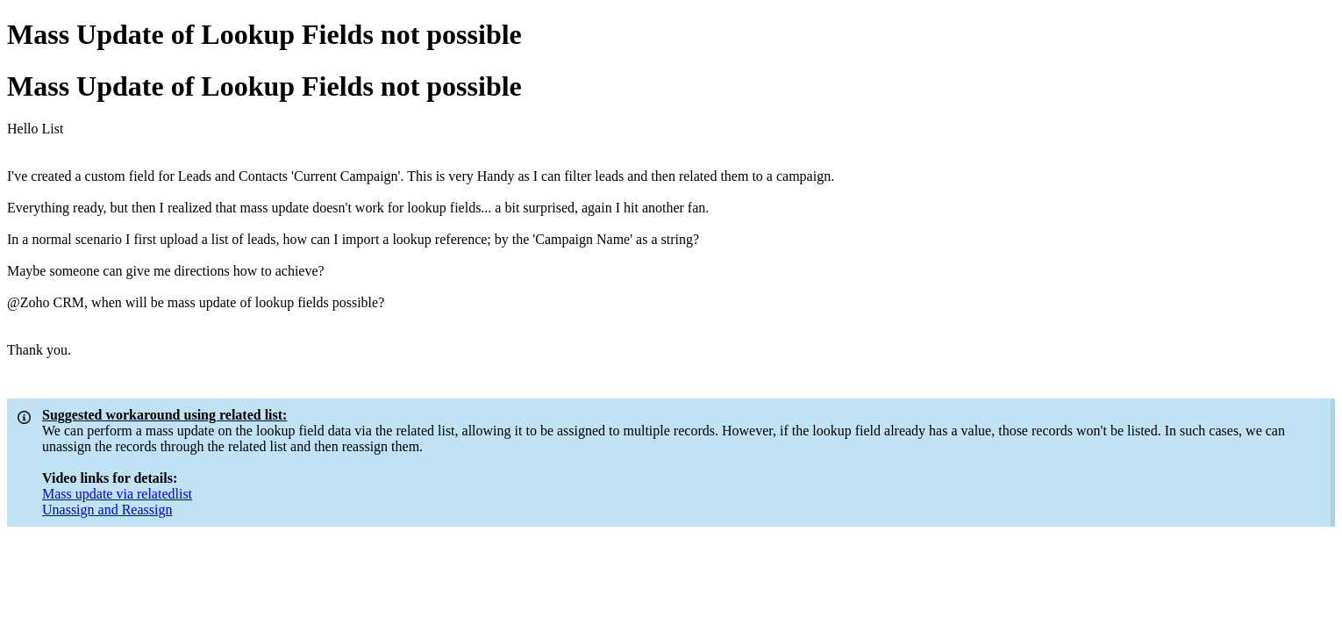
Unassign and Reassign (107, 509)
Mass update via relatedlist (117, 493)
